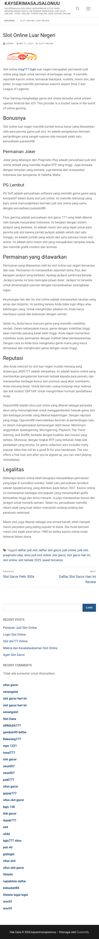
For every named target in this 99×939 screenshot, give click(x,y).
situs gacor (10, 685)
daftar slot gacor (50, 550)
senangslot (10, 692)
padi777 (8, 780)
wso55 (7, 901)
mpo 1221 (10, 746)
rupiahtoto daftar (14, 881)
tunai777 (9, 752)
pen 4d (7, 847)
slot (5, 827)
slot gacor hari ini (78, 555)
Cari (89, 607)
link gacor (9, 813)
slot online (10, 560)
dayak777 (9, 820)
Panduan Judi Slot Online (20, 627)
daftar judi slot (28, 550)
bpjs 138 (9, 807)
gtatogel (8, 854)
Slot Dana (9, 719)
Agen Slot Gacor (14, 655)
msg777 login (27, 69)
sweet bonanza (52, 560)
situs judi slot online (37, 555)
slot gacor (59, 555)
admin (8, 43)
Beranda (9, 20)
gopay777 (9, 793)
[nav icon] (88, 9)
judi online (69, 550)
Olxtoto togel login (15, 895)
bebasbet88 (11, 888)
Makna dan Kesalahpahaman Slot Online (30, 648)
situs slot (9, 861)
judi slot (82, 550)
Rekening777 (12, 739)
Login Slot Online (14, 634)
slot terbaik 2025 (29, 560)
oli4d (6, 834)
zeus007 (9, 766)
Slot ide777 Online (15, 641)
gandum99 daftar (15, 732)
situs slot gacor (13, 800)
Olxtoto (8, 874)
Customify (83, 932)
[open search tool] (77, 8)
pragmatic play (13, 555)
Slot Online (44, 43)
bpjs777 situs (12, 840)
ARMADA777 (12, 725)
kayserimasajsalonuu (32, 3)
